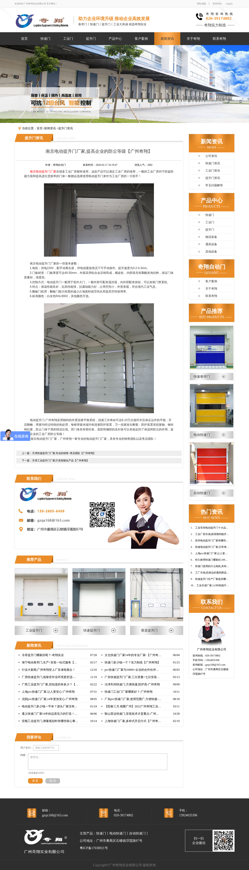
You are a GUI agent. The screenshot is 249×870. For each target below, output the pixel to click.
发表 (35, 780)
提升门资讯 (65, 128)
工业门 (68, 38)
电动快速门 (117, 833)
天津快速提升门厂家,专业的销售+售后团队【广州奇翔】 (64, 453)
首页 (24, 38)
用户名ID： (26, 747)
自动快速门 (137, 833)
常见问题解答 (214, 185)
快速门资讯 (212, 163)
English (229, 3)
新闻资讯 (167, 38)
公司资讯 (211, 156)
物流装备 (211, 236)
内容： (24, 755)
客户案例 (141, 38)
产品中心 (115, 38)
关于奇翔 (193, 38)
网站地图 (201, 3)
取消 (52, 780)
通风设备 (211, 244)
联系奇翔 (217, 3)
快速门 (45, 38)
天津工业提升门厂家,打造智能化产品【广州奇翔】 (60, 460)
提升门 (91, 38)
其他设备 (211, 251)
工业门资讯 (212, 170)
